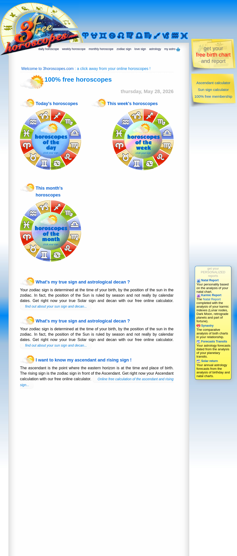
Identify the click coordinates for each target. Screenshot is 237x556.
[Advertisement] (72, 15)
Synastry (205, 325)
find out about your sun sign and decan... (56, 306)
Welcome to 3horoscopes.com (47, 69)
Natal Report (207, 280)
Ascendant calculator (213, 83)
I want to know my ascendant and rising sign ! (84, 360)
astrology (155, 49)
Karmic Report (208, 295)
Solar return (207, 361)
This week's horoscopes (132, 103)
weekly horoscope (73, 49)
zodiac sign (124, 49)
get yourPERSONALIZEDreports (213, 272)
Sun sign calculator (213, 90)
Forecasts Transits (211, 341)
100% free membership (213, 96)
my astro (172, 49)
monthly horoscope (101, 49)
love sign (140, 49)
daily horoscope (48, 49)
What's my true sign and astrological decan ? (83, 282)
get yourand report (213, 54)
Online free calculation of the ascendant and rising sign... (97, 382)
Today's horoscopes (57, 103)
